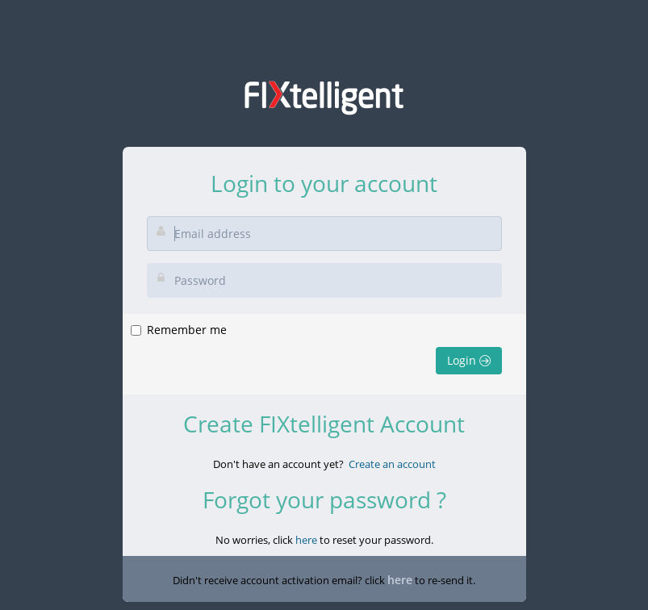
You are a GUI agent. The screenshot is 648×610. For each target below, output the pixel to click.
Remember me (187, 329)
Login (469, 360)
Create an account (392, 464)
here (306, 540)
